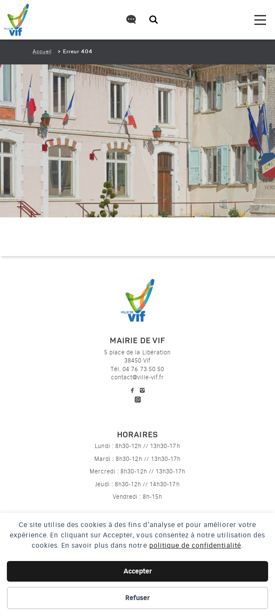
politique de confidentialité (195, 545)
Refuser (137, 598)
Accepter (138, 571)
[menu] (260, 20)
